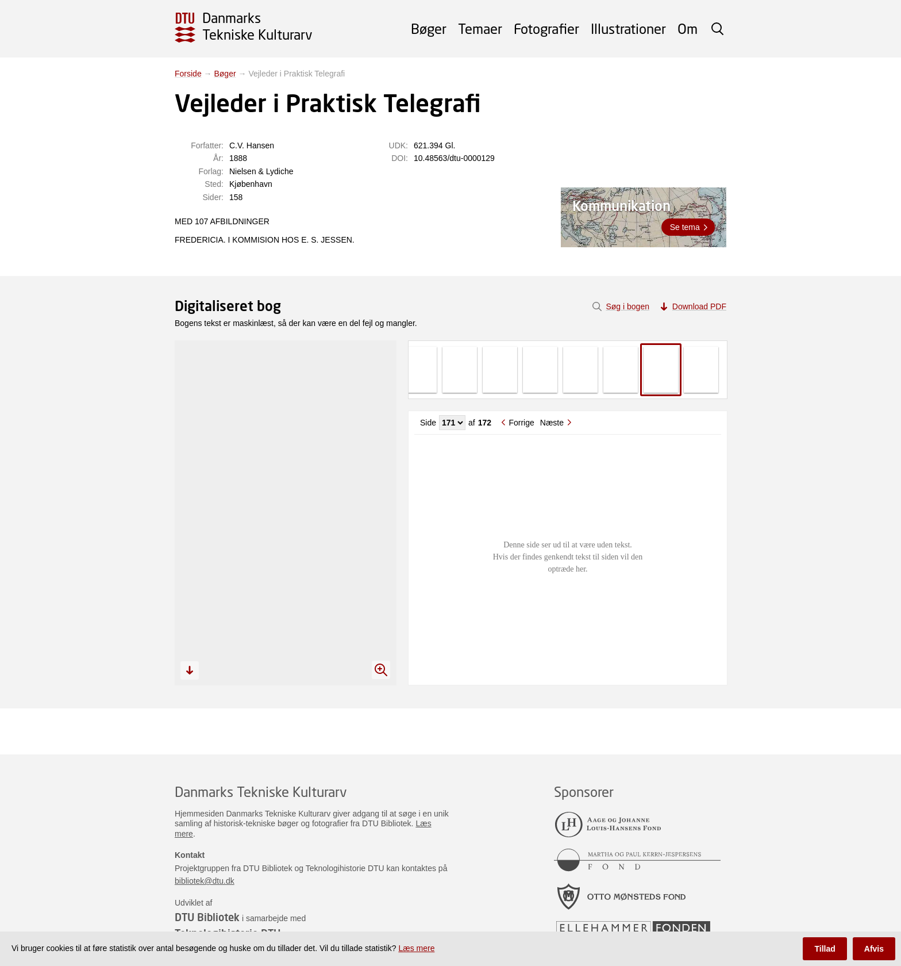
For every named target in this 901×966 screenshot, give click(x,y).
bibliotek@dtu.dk (204, 880)
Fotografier (546, 28)
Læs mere (416, 948)
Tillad (824, 948)
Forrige (521, 422)
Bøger (428, 28)
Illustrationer (628, 28)
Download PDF (699, 306)
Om (687, 28)
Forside (188, 73)
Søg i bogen (627, 306)
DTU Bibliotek (207, 917)
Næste (552, 422)
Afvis (874, 948)
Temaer (480, 28)
